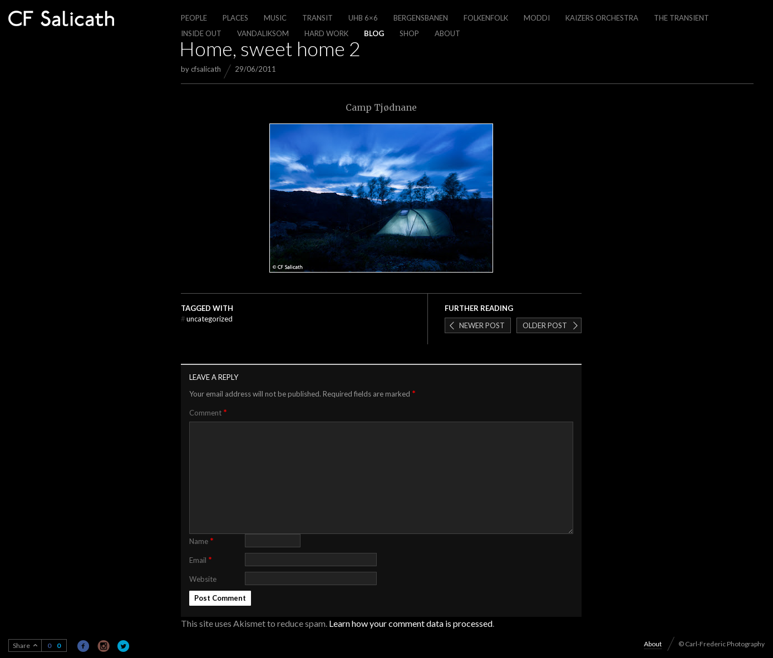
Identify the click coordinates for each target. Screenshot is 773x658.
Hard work (326, 33)
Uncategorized (207, 318)
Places (235, 17)
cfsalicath (206, 69)
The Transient (681, 17)
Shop (409, 33)
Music (275, 17)
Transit (317, 17)
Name (201, 540)
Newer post (482, 325)
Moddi (537, 17)
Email (200, 559)
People (194, 17)
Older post (545, 325)
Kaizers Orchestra (601, 17)
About (447, 33)
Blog (374, 33)
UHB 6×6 (363, 17)
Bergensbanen (420, 17)
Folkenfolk (486, 17)
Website (202, 579)
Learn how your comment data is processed (411, 623)
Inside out (201, 33)
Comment (208, 412)
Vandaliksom (263, 33)
